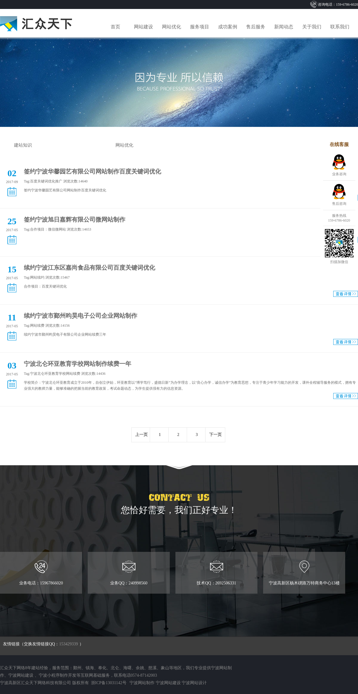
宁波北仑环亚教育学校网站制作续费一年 (77, 363)
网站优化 (124, 145)
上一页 (141, 434)
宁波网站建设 (20, 675)
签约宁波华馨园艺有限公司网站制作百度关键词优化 (92, 171)
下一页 (215, 434)
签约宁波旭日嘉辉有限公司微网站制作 (74, 219)
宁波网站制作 (142, 683)
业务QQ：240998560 (128, 573)
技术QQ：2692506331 (216, 573)
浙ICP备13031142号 (108, 683)
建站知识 (23, 145)
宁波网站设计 (194, 683)
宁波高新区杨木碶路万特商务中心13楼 (304, 573)
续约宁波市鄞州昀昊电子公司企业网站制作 (80, 315)
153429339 (68, 644)
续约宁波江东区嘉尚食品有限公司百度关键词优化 (89, 267)
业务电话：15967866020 (40, 573)
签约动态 (74, 145)
